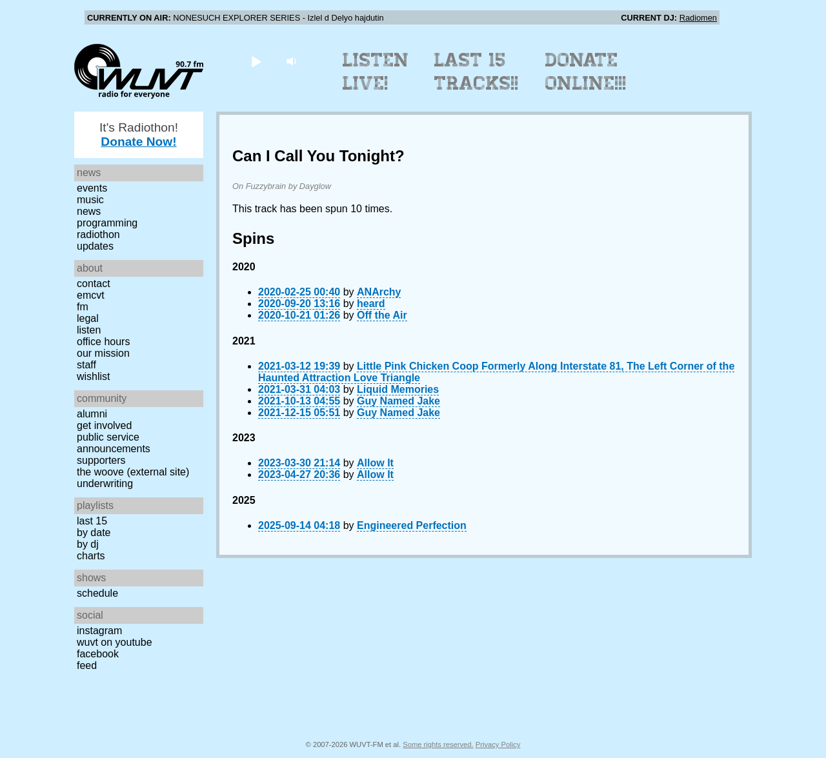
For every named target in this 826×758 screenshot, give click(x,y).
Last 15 (92, 520)
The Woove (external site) (133, 471)
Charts (91, 555)
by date (93, 532)
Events (92, 188)
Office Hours (103, 341)
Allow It (375, 462)
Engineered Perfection (412, 525)
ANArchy (379, 291)
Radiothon (98, 234)
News (89, 211)
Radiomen (698, 18)
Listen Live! (376, 71)
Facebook (98, 653)
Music (90, 199)
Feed (87, 665)
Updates (95, 246)
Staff (86, 364)
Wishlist (93, 376)
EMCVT (91, 295)
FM (82, 306)
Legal (88, 318)
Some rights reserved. (438, 744)
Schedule (97, 593)
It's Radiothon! (138, 134)
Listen (89, 329)
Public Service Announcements (113, 443)
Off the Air (382, 315)
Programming (107, 222)
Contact (93, 283)
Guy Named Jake (398, 400)
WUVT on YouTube (114, 642)
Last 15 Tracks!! (476, 71)
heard (371, 303)
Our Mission (103, 353)
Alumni (92, 413)
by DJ (88, 544)
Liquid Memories (398, 389)
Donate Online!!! (586, 71)
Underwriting (105, 483)
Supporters (101, 460)
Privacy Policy (498, 744)
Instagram (99, 630)
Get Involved (104, 425)
